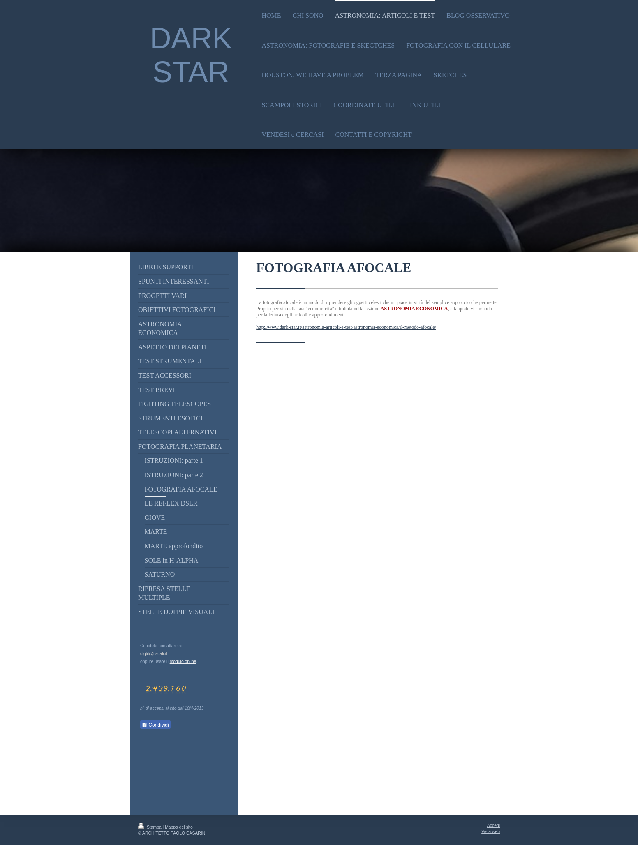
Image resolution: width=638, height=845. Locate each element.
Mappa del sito (179, 827)
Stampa (150, 827)
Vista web (490, 831)
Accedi (493, 825)
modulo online (183, 661)
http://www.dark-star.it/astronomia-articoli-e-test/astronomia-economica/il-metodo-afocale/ (346, 327)
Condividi (155, 725)
